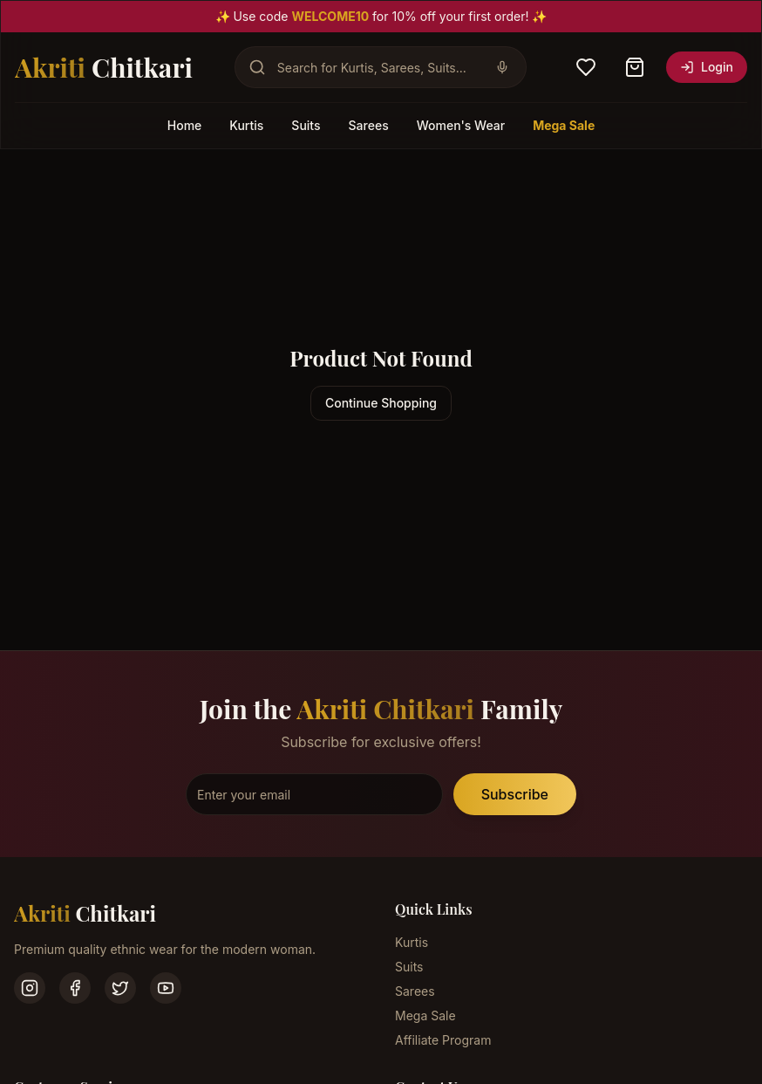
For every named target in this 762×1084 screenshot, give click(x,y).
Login (706, 66)
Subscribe (514, 794)
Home (184, 125)
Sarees (369, 125)
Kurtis (246, 125)
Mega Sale (564, 125)
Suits (305, 125)
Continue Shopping (381, 402)
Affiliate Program (443, 1040)
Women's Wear (461, 125)
